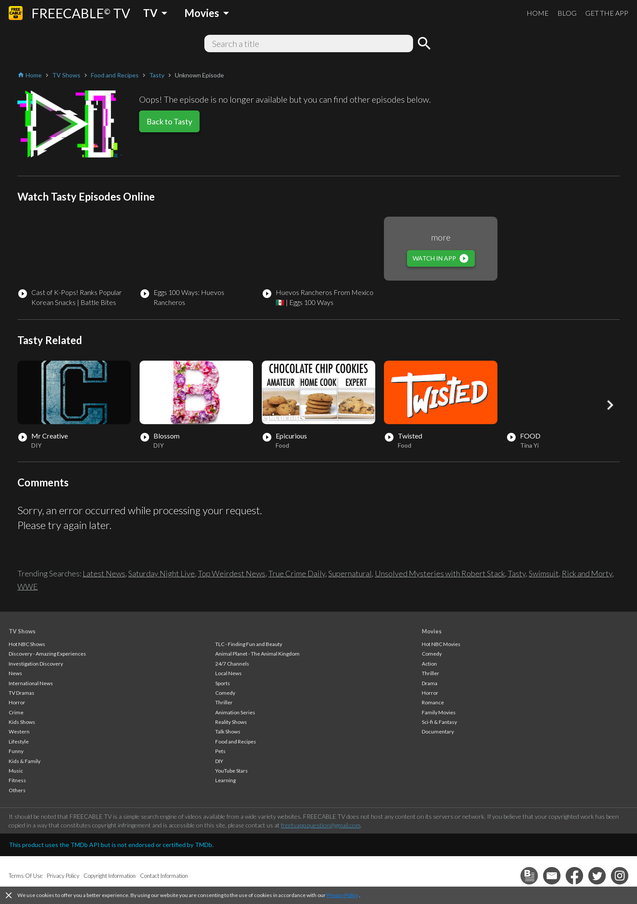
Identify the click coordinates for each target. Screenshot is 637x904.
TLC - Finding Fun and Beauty (248, 644)
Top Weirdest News (231, 573)
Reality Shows (231, 722)
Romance (433, 702)
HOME (538, 13)
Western (19, 731)
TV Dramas (21, 693)
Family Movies (439, 712)
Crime (16, 712)
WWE (27, 586)
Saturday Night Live (161, 573)
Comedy (225, 693)
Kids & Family (24, 761)
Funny (16, 751)
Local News (228, 673)
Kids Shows (22, 722)
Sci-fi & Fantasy (439, 722)
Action (429, 663)
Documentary (438, 731)
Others (17, 790)
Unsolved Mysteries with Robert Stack (440, 573)
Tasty (517, 573)
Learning (225, 780)
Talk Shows (227, 731)
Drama (429, 683)
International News (31, 683)
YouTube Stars (231, 770)
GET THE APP (606, 13)
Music (16, 770)
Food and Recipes (235, 741)
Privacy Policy (342, 895)
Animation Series (235, 712)
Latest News (104, 573)
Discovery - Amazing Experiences (47, 653)
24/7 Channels (232, 663)
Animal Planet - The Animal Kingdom (257, 653)
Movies (432, 631)
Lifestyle (19, 741)
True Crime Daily (296, 573)
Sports (222, 683)
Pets (220, 751)
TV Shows (22, 631)
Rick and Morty (587, 573)
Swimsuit (544, 573)
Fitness (17, 780)
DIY (219, 761)
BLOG (567, 13)
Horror (17, 702)
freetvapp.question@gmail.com (320, 825)
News (15, 673)
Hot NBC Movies (441, 644)
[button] (610, 405)
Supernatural (350, 573)
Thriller (224, 702)
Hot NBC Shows (27, 644)
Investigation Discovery (36, 663)
